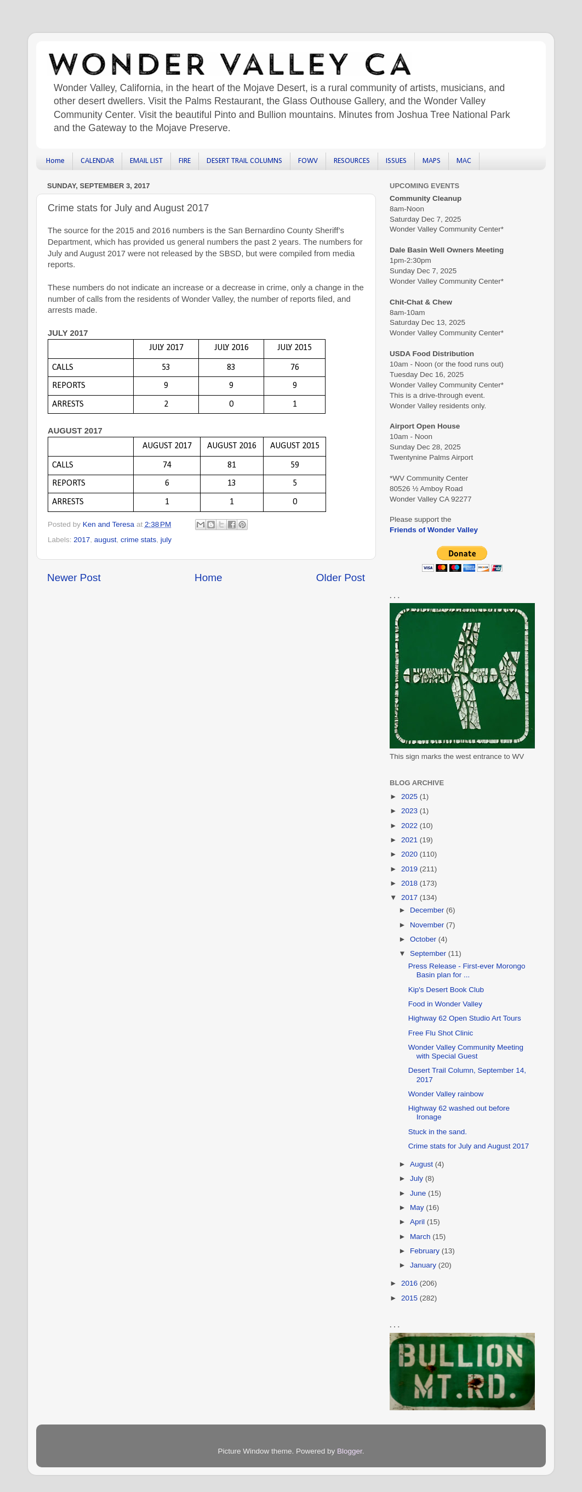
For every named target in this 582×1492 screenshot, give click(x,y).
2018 (410, 883)
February (426, 1251)
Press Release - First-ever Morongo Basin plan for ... (467, 970)
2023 (410, 811)
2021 (410, 840)
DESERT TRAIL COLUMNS (244, 161)
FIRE (185, 161)
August (422, 1164)
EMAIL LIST (146, 161)
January (424, 1265)
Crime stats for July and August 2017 (468, 1146)
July (417, 1178)
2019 (410, 869)
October (424, 939)
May (418, 1207)
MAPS (432, 161)
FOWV (308, 161)
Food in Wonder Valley (445, 1004)
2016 (410, 1283)
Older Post (340, 577)
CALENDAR (97, 161)
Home (55, 161)
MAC (464, 161)
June (419, 1193)
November (428, 925)
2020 (410, 854)
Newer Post (74, 577)
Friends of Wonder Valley (434, 530)
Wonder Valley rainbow (446, 1094)
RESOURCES (352, 161)
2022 (410, 825)
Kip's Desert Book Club (446, 990)
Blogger (349, 1451)
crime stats (138, 540)
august (105, 540)
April (418, 1222)
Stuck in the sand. (437, 1132)
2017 (81, 540)
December (428, 910)
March (421, 1236)
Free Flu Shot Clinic (440, 1033)
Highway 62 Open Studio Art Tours (464, 1018)
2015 (410, 1298)
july (166, 540)
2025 (410, 796)
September (429, 953)
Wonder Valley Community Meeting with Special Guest (465, 1051)
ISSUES (396, 161)
